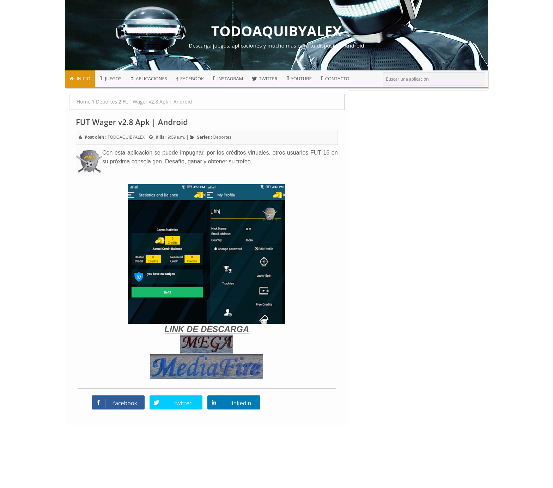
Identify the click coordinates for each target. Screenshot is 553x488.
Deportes (222, 137)
